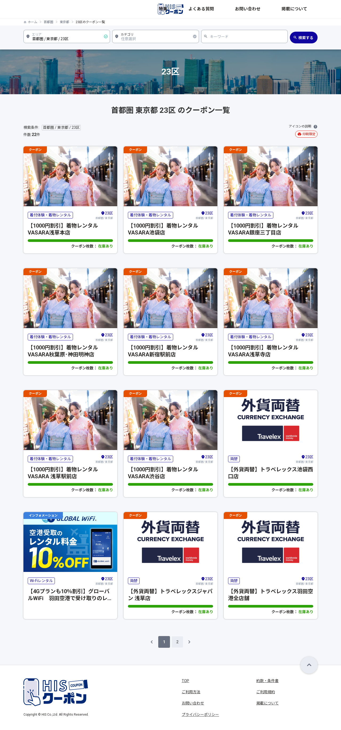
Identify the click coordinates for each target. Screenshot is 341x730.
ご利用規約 (265, 692)
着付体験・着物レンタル (50, 215)
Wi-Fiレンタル (41, 581)
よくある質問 (249, 9)
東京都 (64, 22)
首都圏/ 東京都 (104, 215)
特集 (227, 9)
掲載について (306, 9)
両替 (234, 459)
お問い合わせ (277, 9)
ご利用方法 (191, 692)
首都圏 (48, 22)
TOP (185, 681)
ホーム (32, 22)
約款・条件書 (267, 681)
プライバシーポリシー (200, 714)
